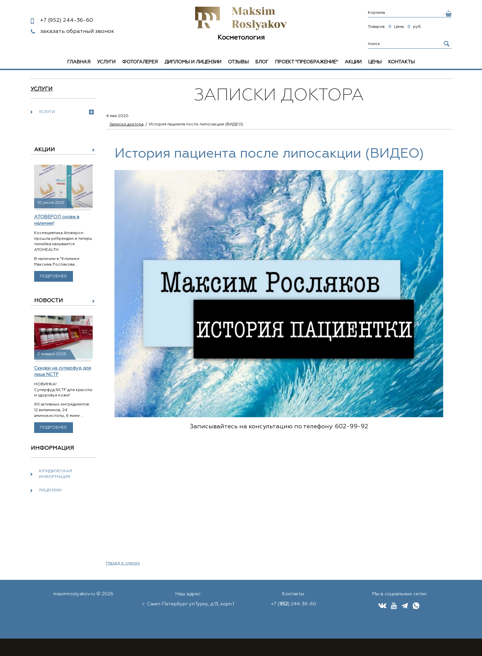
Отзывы (238, 62)
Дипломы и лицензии (192, 62)
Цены (375, 62)
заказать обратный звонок (77, 31)
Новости (48, 301)
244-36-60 (66, 20)
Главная (78, 62)
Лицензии (50, 490)
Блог (261, 62)
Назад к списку (123, 563)
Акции (353, 62)
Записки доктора (126, 124)
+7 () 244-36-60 (293, 604)
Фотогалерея (140, 62)
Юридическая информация (55, 474)
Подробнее (53, 276)
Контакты (401, 62)
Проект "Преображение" (306, 62)
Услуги (106, 62)
